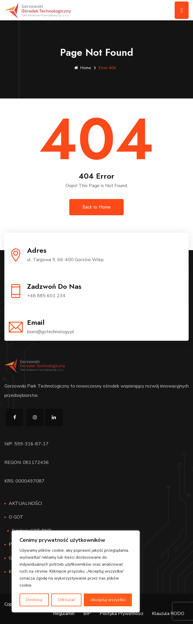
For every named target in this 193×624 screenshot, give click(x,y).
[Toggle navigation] (182, 10)
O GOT (16, 517)
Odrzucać (66, 600)
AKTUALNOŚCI (25, 503)
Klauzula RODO (168, 613)
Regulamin (64, 613)
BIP (87, 613)
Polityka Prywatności (121, 613)
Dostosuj (34, 600)
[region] (76, 571)
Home (82, 68)
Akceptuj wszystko (108, 600)
